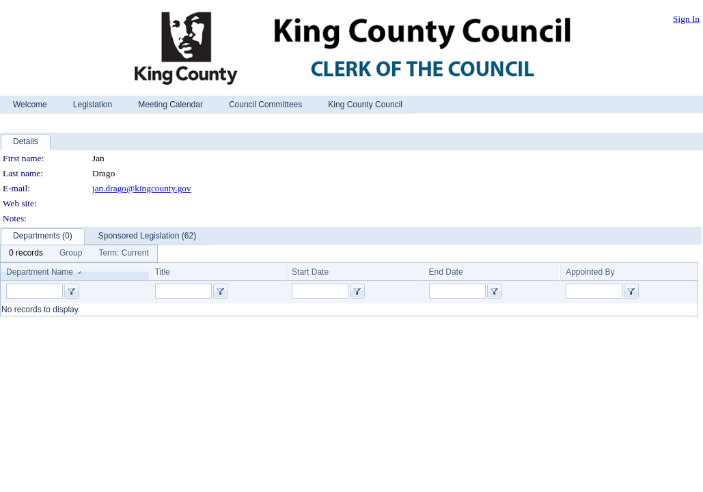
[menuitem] (26, 253)
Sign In (686, 19)
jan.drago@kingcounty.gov (141, 188)
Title (162, 272)
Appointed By (590, 272)
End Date (446, 272)
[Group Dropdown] (70, 253)
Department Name (39, 272)
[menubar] (79, 253)
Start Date (310, 272)
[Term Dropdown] (123, 253)
